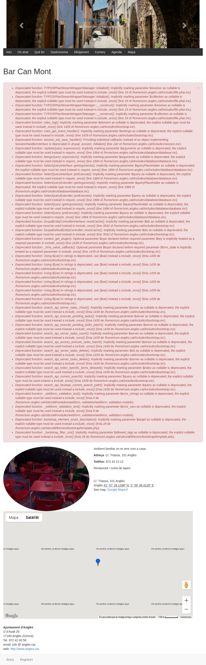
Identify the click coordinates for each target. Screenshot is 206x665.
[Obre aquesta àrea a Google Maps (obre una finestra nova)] (11, 616)
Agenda (117, 52)
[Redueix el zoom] (186, 609)
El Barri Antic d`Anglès (103, 20)
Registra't (26, 659)
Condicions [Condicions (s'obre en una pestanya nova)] (186, 617)
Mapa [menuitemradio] (13, 517)
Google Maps (117, 489)
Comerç (100, 52)
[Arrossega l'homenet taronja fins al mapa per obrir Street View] (186, 585)
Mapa (131, 52)
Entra (10, 659)
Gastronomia (59, 52)
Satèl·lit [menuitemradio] (32, 517)
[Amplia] (186, 600)
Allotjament (81, 52)
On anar (23, 52)
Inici (9, 52)
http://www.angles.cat (24, 649)
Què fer (40, 52)
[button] (98, 562)
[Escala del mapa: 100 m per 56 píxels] (168, 617)
